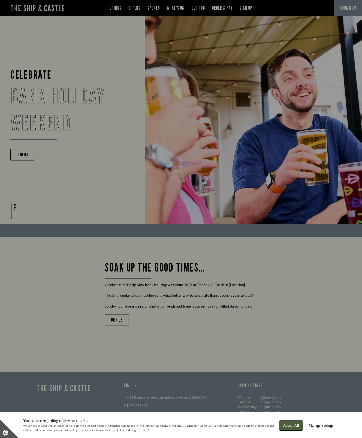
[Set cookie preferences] (9, 429)
